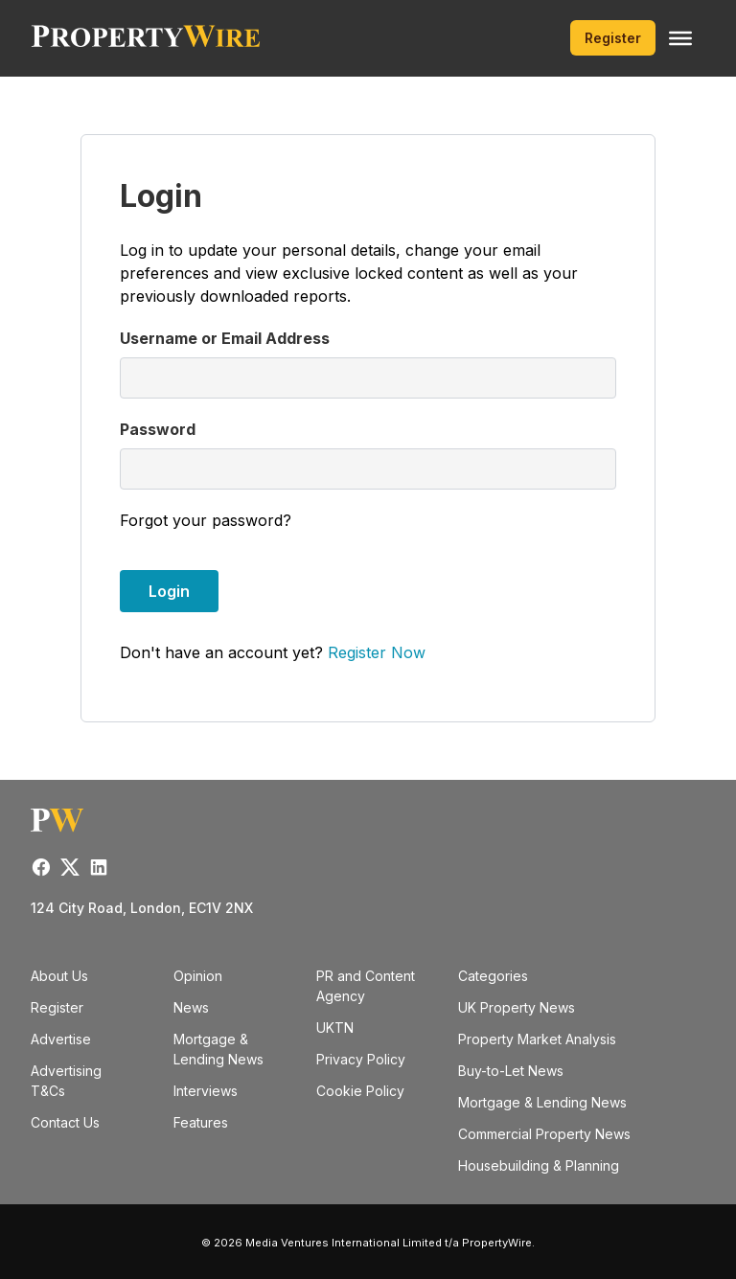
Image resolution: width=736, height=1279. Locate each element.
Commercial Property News (544, 1134)
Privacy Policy (360, 1059)
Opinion (197, 976)
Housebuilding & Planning (538, 1165)
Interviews (205, 1091)
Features (200, 1122)
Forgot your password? (205, 520)
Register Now (377, 652)
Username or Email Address (225, 338)
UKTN (335, 1027)
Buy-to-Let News (511, 1070)
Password (158, 429)
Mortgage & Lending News (542, 1102)
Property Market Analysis (537, 1039)
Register (613, 38)
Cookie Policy (360, 1091)
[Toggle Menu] (680, 38)
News (191, 1007)
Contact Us (65, 1122)
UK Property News (516, 1007)
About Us (59, 976)
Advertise (61, 1039)
